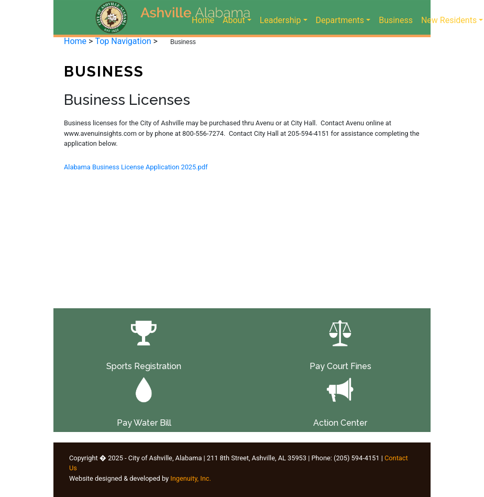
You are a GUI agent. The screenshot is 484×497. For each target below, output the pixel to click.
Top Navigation (123, 41)
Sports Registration (143, 366)
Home (205, 19)
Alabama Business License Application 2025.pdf (135, 167)
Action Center (340, 423)
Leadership (280, 20)
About (234, 20)
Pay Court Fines (340, 366)
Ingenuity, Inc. (190, 478)
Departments (340, 20)
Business (396, 19)
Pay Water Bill (144, 423)
